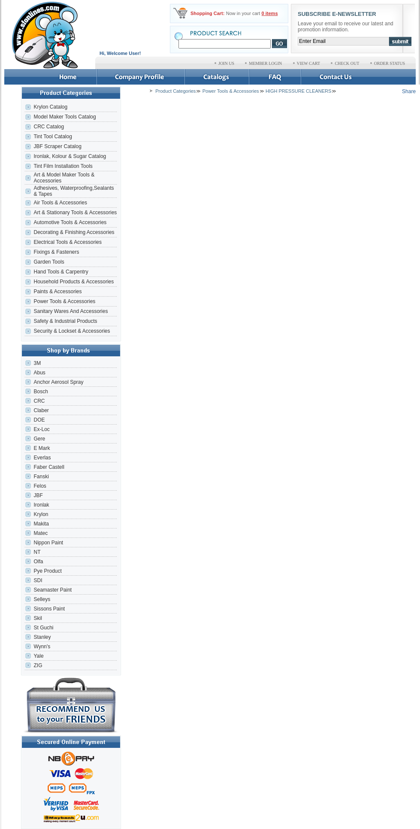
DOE (39, 420)
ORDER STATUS (389, 63)
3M (37, 363)
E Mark (41, 448)
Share (409, 91)
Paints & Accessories (58, 291)
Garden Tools (48, 262)
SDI (37, 580)
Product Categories (175, 91)
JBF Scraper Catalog (57, 146)
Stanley (42, 637)
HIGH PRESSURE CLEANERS (298, 91)
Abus (39, 373)
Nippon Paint (48, 543)
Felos (39, 486)
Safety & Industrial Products (65, 321)
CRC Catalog (48, 127)
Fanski (40, 477)
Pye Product (47, 571)
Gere (39, 439)
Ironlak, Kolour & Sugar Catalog (69, 156)
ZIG (37, 665)
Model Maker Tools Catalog (64, 117)
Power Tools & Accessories (64, 301)
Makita (40, 524)
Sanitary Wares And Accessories (70, 311)
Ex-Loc (41, 429)
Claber (40, 410)
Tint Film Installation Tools (62, 166)
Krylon (40, 514)
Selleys (41, 599)
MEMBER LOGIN (265, 63)
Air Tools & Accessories (60, 203)
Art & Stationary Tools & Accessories (75, 213)
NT (36, 552)
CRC (39, 401)
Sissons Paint (49, 609)
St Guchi (43, 628)
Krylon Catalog (50, 107)
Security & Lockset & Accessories (71, 331)
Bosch (40, 392)
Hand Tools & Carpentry (60, 272)
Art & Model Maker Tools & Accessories (63, 178)
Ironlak (41, 505)
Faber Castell (48, 467)
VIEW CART (308, 63)
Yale (38, 656)
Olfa (38, 562)
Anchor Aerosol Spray (58, 382)
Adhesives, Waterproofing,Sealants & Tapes (73, 191)
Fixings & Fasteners (56, 252)
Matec (40, 533)
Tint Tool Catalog (52, 137)
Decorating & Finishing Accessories (73, 232)
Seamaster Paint (52, 590)
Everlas (42, 458)
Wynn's (41, 647)
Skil (37, 618)
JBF (37, 495)
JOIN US (226, 63)
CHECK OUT (347, 63)
